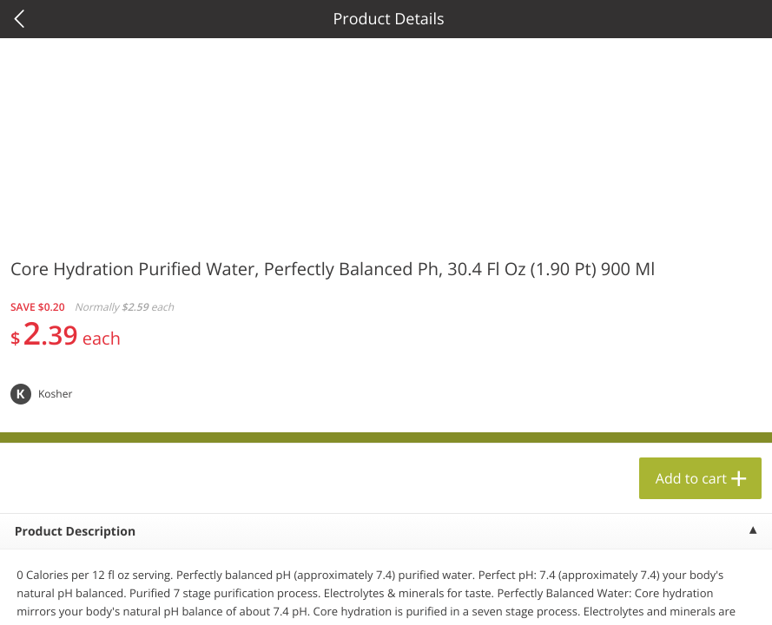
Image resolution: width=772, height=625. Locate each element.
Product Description (75, 531)
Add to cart (691, 478)
